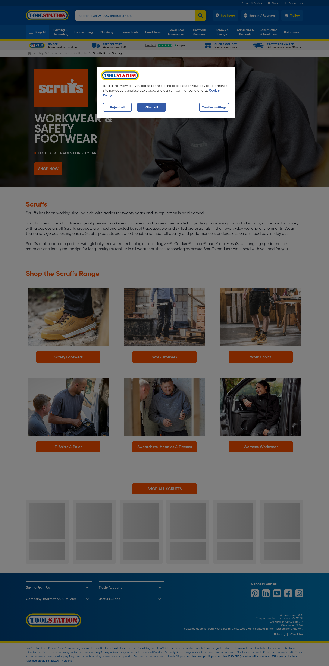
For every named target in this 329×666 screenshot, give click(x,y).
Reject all (117, 107)
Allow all (151, 107)
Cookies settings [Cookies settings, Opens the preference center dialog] (214, 107)
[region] (166, 92)
